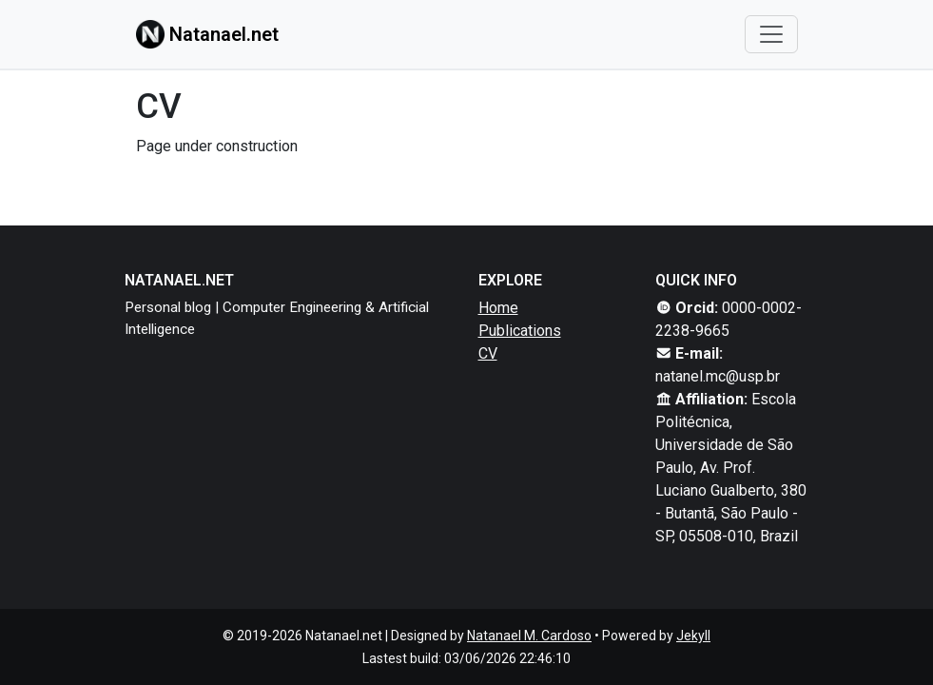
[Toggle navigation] (771, 34)
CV (487, 353)
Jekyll (693, 635)
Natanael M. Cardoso (529, 635)
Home (498, 308)
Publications (519, 331)
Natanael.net (207, 34)
